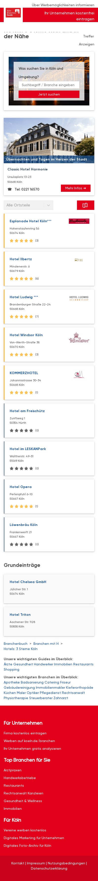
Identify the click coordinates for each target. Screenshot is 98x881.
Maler (21, 693)
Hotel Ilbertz (21, 259)
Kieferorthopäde (79, 687)
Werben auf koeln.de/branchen (29, 741)
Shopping (11, 669)
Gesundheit (23, 664)
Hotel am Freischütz (27, 411)
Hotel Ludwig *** (24, 297)
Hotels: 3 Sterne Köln (21, 649)
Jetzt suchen (49, 94)
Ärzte (8, 664)
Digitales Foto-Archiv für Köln (27, 846)
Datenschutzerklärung (49, 868)
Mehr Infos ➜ (75, 188)
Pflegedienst (50, 693)
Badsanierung (32, 682)
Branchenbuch (15, 644)
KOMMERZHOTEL (24, 373)
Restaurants (83, 664)
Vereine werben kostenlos (25, 830)
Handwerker (43, 664)
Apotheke (12, 682)
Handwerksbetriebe (20, 778)
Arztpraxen (13, 770)
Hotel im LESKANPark (28, 449)
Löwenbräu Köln (24, 525)
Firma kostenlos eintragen (25, 733)
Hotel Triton (20, 615)
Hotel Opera (21, 487)
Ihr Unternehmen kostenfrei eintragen (69, 16)
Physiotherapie (16, 698)
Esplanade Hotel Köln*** (30, 221)
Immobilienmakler (50, 687)
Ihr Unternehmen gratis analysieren (32, 748)
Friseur (65, 682)
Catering (52, 682)
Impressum (36, 863)
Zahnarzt (60, 698)
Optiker (33, 693)
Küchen (10, 693)
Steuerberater (40, 698)
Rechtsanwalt (73, 693)
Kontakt (17, 863)
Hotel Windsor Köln (26, 335)
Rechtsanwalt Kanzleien (23, 793)
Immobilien (63, 664)
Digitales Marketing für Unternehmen (34, 838)
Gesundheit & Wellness (23, 801)
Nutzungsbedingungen (66, 863)
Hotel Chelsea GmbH (28, 582)
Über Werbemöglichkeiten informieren (63, 5)
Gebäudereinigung (19, 687)
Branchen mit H (46, 644)
